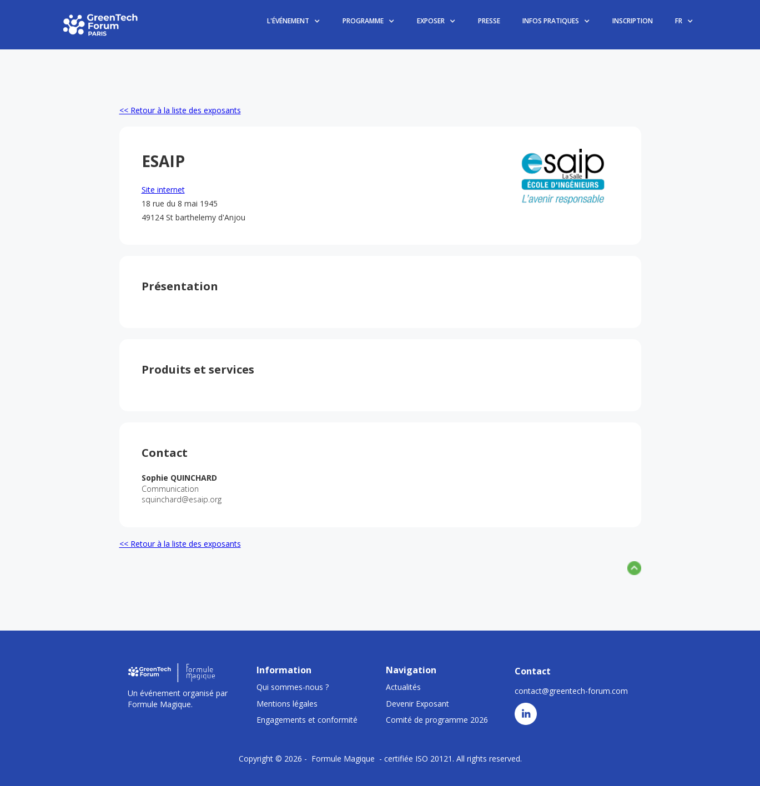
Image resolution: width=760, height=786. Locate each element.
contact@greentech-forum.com (571, 691)
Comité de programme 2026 (437, 719)
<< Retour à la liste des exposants (180, 110)
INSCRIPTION (632, 21)
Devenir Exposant (417, 703)
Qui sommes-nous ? (292, 687)
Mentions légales (287, 703)
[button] (293, 21)
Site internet (163, 189)
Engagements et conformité (307, 719)
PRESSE (489, 21)
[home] (101, 24)
